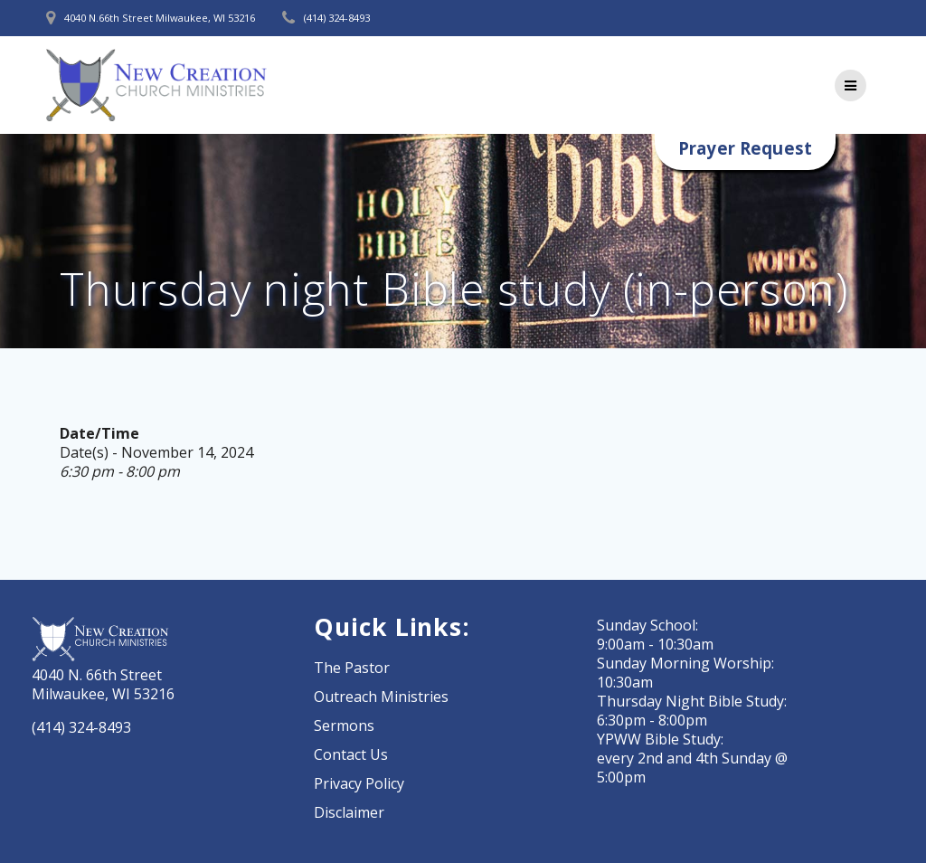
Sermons (344, 725)
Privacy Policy (359, 783)
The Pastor (352, 668)
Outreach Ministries (381, 697)
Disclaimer (349, 812)
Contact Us (351, 754)
